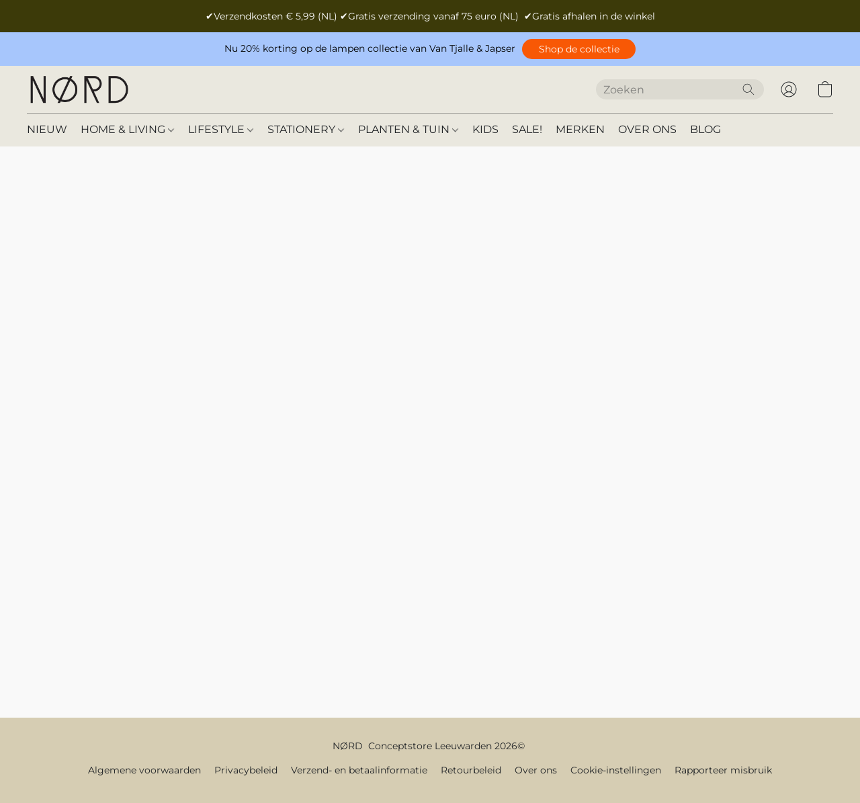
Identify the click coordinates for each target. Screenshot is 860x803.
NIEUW (47, 129)
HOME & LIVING (127, 129)
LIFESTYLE (220, 129)
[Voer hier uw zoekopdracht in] (680, 89)
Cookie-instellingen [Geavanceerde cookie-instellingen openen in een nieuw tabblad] (615, 770)
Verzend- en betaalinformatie (359, 770)
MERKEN (580, 129)
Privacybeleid (245, 770)
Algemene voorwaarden (144, 770)
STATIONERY (305, 129)
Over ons (536, 770)
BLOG (705, 129)
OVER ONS (647, 129)
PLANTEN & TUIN (408, 129)
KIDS (485, 129)
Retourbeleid (471, 770)
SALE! (527, 129)
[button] (579, 49)
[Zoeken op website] (748, 89)
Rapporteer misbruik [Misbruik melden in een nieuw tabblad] (723, 770)
